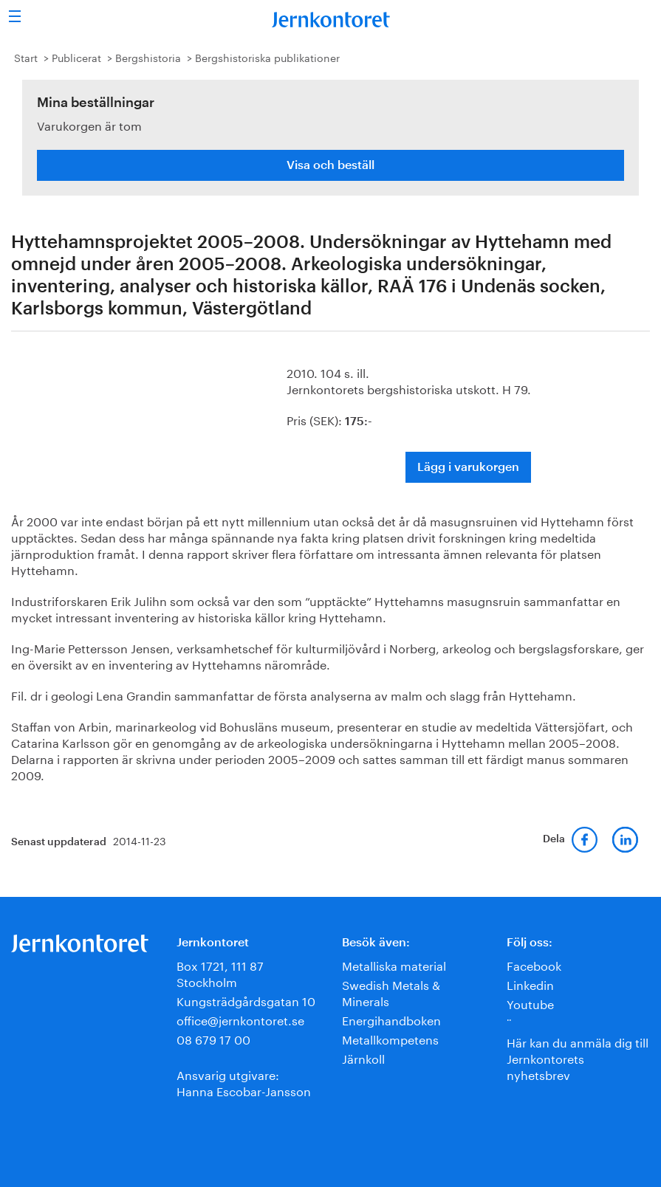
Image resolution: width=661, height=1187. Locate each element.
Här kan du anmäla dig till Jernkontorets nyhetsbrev (577, 1057)
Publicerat (76, 57)
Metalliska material (394, 964)
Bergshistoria (148, 57)
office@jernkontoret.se (240, 1019)
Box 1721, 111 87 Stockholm (220, 972)
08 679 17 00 (213, 1038)
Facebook (534, 964)
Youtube (530, 1003)
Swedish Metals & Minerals (391, 991)
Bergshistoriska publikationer (267, 57)
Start (26, 57)
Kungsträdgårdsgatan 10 (246, 1000)
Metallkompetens (390, 1038)
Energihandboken (391, 1019)
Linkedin (530, 983)
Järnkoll (363, 1057)
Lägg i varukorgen (468, 467)
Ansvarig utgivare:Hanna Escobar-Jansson (244, 1081)
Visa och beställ (330, 165)
